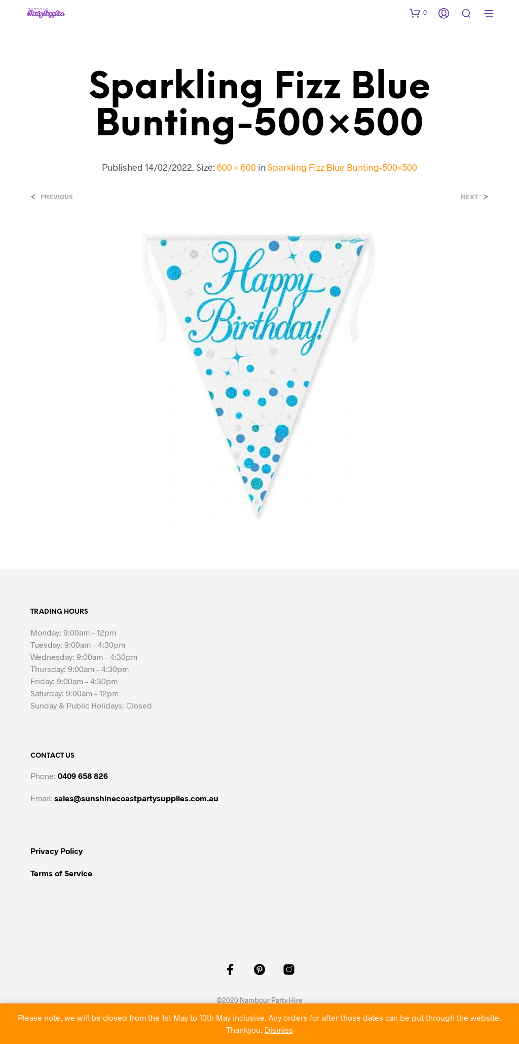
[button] (418, 13)
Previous (56, 197)
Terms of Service (61, 873)
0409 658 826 (83, 775)
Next (469, 197)
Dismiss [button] (279, 1029)
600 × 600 (236, 167)
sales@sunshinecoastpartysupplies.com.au (136, 798)
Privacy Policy (56, 850)
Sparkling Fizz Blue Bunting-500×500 (342, 167)
